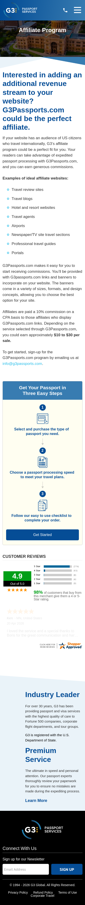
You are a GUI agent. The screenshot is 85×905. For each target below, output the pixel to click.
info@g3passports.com (22, 363)
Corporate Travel (42, 895)
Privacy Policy (18, 892)
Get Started (42, 535)
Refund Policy (43, 892)
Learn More (36, 800)
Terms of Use (67, 892)
